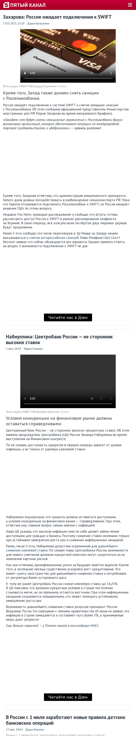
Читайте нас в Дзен (68, 317)
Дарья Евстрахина (38, 23)
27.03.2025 (10, 23)
